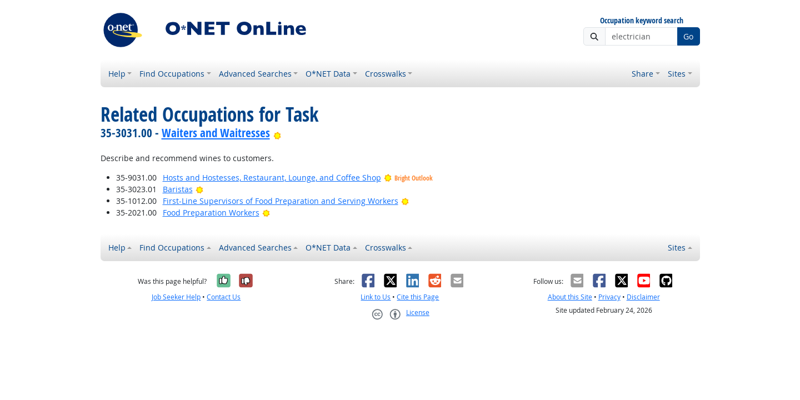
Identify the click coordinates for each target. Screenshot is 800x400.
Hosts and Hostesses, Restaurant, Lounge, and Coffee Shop (272, 177)
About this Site (570, 297)
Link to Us (376, 297)
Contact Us (224, 297)
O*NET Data (328, 73)
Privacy (609, 297)
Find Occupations (171, 73)
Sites (677, 73)
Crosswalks (385, 73)
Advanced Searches (255, 73)
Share (642, 73)
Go (688, 36)
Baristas (178, 189)
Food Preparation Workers (211, 212)
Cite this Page (418, 297)
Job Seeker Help (176, 297)
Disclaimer (643, 297)
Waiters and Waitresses (216, 133)
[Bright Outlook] (277, 133)
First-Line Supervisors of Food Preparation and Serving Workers (280, 201)
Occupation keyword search (641, 21)
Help (117, 73)
